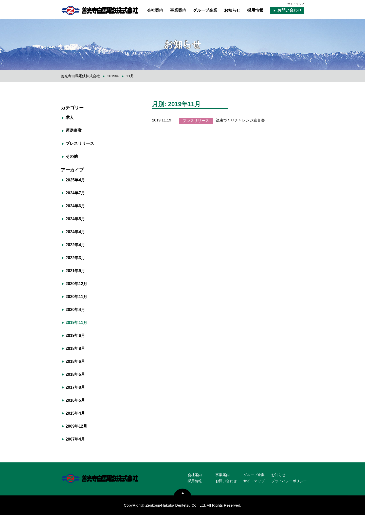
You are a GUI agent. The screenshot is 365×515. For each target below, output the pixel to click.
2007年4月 (75, 439)
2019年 (113, 76)
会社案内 (155, 10)
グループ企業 (205, 10)
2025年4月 (75, 180)
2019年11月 (76, 322)
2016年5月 (75, 400)
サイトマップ (295, 3)
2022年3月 (75, 258)
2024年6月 (75, 206)
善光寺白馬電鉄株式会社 (80, 76)
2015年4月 (75, 413)
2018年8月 (75, 348)
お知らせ (232, 10)
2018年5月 (75, 374)
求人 (70, 117)
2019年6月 (75, 335)
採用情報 (255, 10)
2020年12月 (76, 284)
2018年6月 (75, 361)
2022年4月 (75, 245)
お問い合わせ (289, 10)
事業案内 (178, 10)
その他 (72, 156)
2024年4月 (75, 232)
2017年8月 (75, 387)
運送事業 (74, 130)
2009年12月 (76, 426)
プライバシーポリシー (289, 481)
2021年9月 (75, 271)
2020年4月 (75, 309)
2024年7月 (75, 193)
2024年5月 (75, 219)
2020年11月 (76, 296)
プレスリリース (80, 143)
